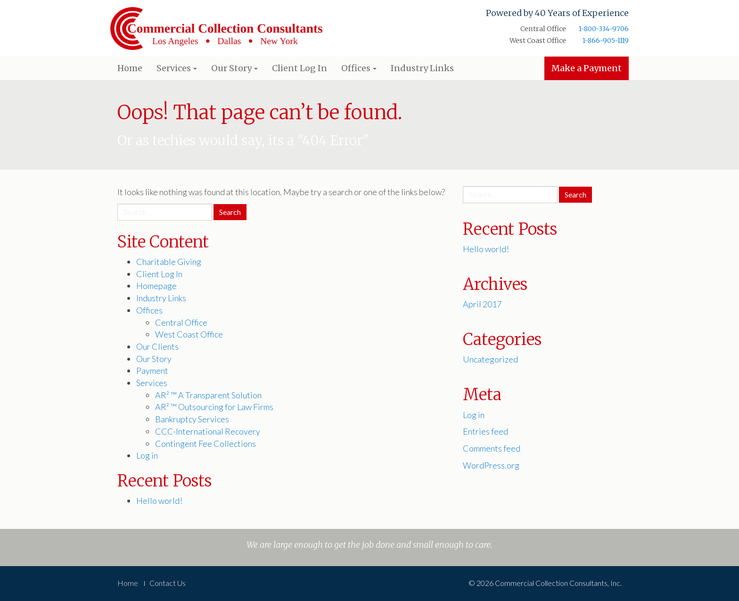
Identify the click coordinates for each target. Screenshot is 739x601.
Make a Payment (586, 68)
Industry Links (422, 68)
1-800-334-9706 (604, 29)
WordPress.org (491, 465)
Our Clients (157, 346)
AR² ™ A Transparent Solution (208, 395)
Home (129, 68)
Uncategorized (490, 359)
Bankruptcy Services (192, 419)
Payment (152, 370)
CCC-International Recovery (207, 431)
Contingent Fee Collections (205, 443)
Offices (359, 68)
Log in (147, 455)
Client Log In (299, 68)
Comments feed (491, 448)
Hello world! (159, 500)
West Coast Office (189, 334)
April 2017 (482, 304)
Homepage (156, 285)
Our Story (234, 68)
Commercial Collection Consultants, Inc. (216, 30)
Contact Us (167, 582)
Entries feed (485, 431)
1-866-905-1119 (606, 40)
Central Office (181, 322)
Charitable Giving (168, 261)
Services (176, 68)
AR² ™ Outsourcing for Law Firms (214, 407)
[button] (195, 69)
